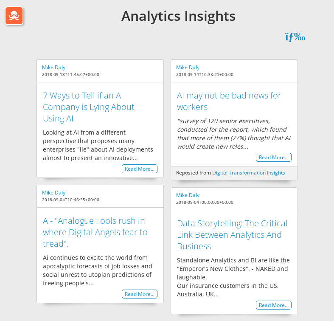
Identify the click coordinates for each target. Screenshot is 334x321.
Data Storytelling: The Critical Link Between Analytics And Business (232, 234)
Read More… (139, 168)
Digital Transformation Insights (248, 172)
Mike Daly (53, 67)
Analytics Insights (178, 15)
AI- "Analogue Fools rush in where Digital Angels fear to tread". (95, 232)
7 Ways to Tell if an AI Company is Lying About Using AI (89, 107)
